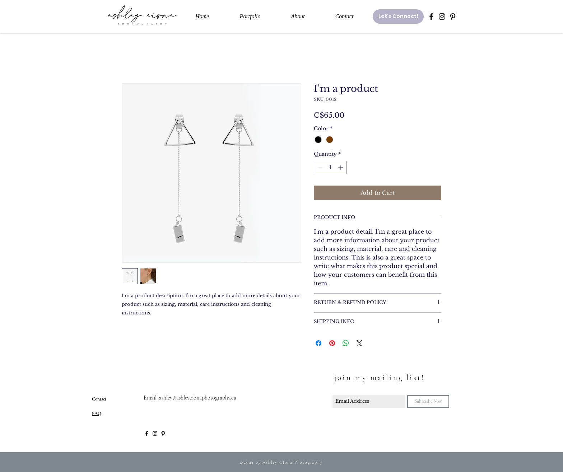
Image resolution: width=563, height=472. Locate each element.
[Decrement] (319, 167)
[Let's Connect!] (398, 16)
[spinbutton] (330, 167)
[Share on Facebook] (318, 343)
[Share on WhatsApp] (345, 343)
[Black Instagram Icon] (442, 16)
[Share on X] (359, 343)
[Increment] (341, 167)
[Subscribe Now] (428, 401)
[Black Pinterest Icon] (452, 16)
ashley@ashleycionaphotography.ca (197, 397)
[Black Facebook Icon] (431, 16)
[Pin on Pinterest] (332, 343)
